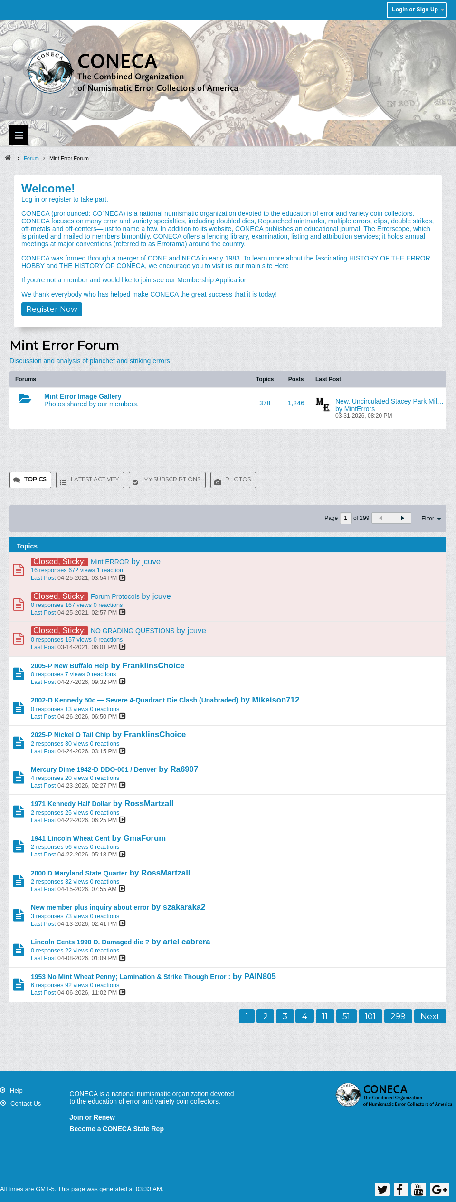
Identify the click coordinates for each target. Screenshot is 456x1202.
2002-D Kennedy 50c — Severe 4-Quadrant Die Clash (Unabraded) (134, 700)
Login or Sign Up (418, 9)
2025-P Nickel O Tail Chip (70, 735)
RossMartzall (149, 803)
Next (430, 1016)
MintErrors (359, 409)
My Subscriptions (171, 478)
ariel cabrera (186, 941)
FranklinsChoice (154, 665)
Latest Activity (95, 478)
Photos (238, 478)
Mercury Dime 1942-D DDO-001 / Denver (94, 769)
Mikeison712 (275, 699)
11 (325, 1016)
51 (346, 1016)
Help (16, 1090)
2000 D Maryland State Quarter (79, 873)
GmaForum (145, 838)
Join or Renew (92, 1117)
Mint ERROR (110, 562)
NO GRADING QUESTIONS (133, 631)
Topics (35, 478)
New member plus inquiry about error (90, 907)
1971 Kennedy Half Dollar (71, 804)
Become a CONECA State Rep (116, 1129)
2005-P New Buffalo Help (70, 666)
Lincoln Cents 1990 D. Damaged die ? (90, 942)
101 (370, 1016)
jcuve (151, 561)
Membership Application (212, 280)
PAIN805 (260, 976)
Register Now (51, 309)
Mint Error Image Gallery (83, 396)
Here (281, 265)
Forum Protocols (115, 596)
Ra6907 (184, 769)
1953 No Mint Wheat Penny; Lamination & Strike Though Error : (130, 977)
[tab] (30, 480)
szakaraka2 (184, 907)
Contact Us (25, 1103)
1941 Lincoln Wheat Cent (70, 838)
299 (398, 1016)
